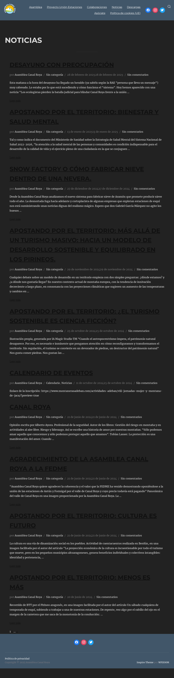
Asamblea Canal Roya (28, 74)
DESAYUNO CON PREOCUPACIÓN (70, 64)
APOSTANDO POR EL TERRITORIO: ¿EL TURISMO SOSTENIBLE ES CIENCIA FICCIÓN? (78, 320)
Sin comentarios (137, 74)
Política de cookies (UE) (125, 13)
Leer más (15, 100)
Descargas (133, 7)
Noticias (117, 7)
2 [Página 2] (12, 641)
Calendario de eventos (58, 382)
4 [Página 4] (17, 641)
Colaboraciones (97, 7)
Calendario (53, 392)
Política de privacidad (17, 668)
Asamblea (35, 7)
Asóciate (99, 13)
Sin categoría (54, 74)
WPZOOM (163, 671)
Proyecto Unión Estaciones (64, 7)
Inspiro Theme (145, 671)
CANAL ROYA (33, 416)
